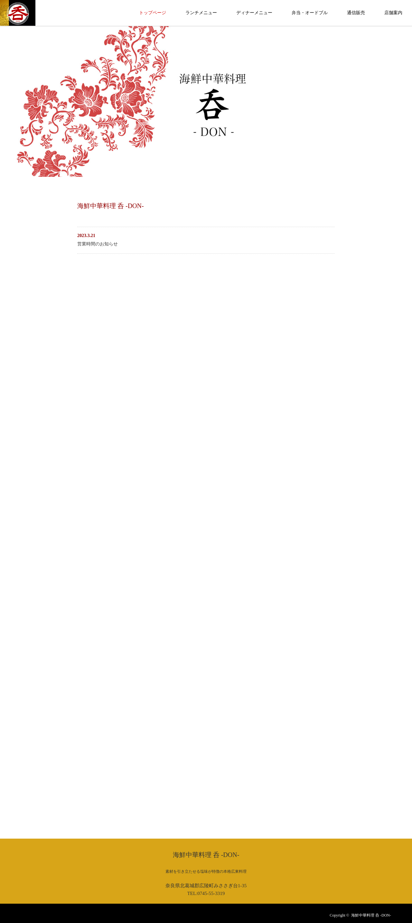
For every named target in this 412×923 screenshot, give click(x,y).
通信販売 (356, 12)
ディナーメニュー (254, 12)
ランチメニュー (201, 12)
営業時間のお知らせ (97, 244)
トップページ (152, 12)
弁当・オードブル (310, 12)
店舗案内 (393, 12)
